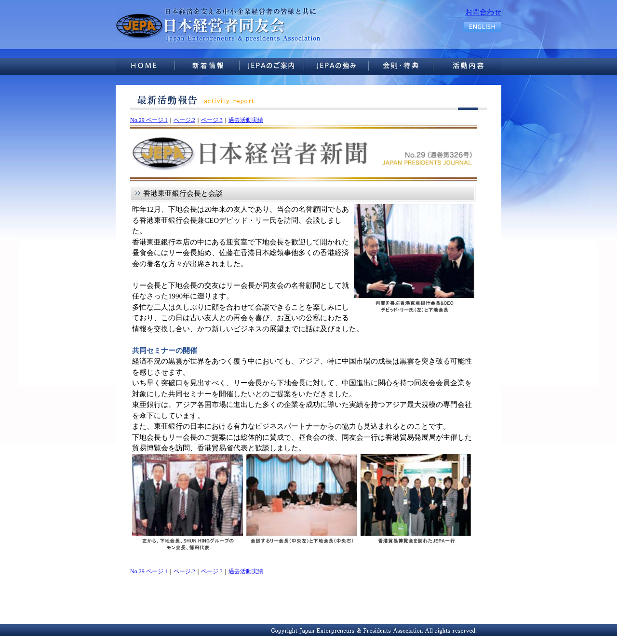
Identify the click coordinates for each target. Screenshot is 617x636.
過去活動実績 (245, 120)
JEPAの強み (340, 65)
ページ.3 (212, 120)
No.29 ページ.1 (149, 120)
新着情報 (212, 65)
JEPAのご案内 (276, 65)
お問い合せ (469, 65)
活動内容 (405, 65)
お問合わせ (483, 12)
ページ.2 (184, 120)
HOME (148, 65)
